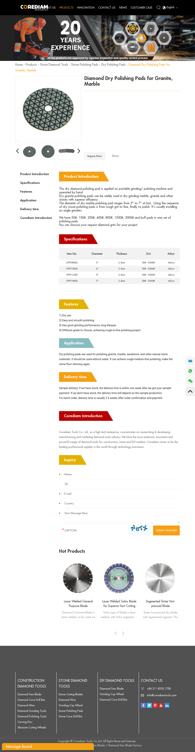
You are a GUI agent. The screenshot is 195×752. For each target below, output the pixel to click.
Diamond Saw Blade (29, 694)
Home (35, 7)
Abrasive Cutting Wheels (32, 727)
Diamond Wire (26, 705)
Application (28, 200)
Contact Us (106, 7)
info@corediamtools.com (162, 695)
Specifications (30, 182)
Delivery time (29, 209)
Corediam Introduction (36, 217)
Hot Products (72, 551)
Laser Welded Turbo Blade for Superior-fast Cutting (119, 604)
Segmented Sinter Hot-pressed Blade (160, 604)
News (123, 7)
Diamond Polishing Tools (32, 716)
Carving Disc (25, 722)
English (170, 7)
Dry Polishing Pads (113, 64)
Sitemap (131, 741)
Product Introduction (34, 174)
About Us (49, 7)
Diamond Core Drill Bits (31, 700)
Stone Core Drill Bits (70, 716)
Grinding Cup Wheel (71, 705)
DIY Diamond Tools (117, 680)
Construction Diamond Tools (32, 683)
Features (26, 191)
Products (66, 7)
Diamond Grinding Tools (32, 711)
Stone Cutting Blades (71, 694)
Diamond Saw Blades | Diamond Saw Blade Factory (111, 745)
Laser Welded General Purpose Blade (78, 604)
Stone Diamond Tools (54, 64)
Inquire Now (95, 156)
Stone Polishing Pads (84, 64)
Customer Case (141, 7)
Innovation (85, 7)
